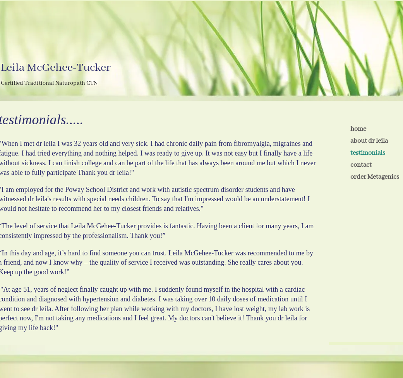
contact (361, 165)
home (358, 129)
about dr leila (369, 141)
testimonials (367, 153)
